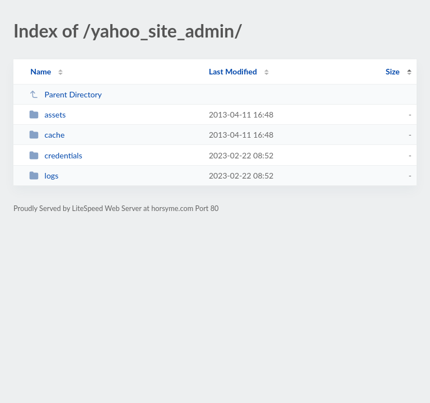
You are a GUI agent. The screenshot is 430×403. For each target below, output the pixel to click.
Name (40, 71)
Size (393, 71)
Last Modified (233, 71)
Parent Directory (65, 94)
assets (47, 114)
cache (46, 134)
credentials (55, 155)
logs (43, 175)
